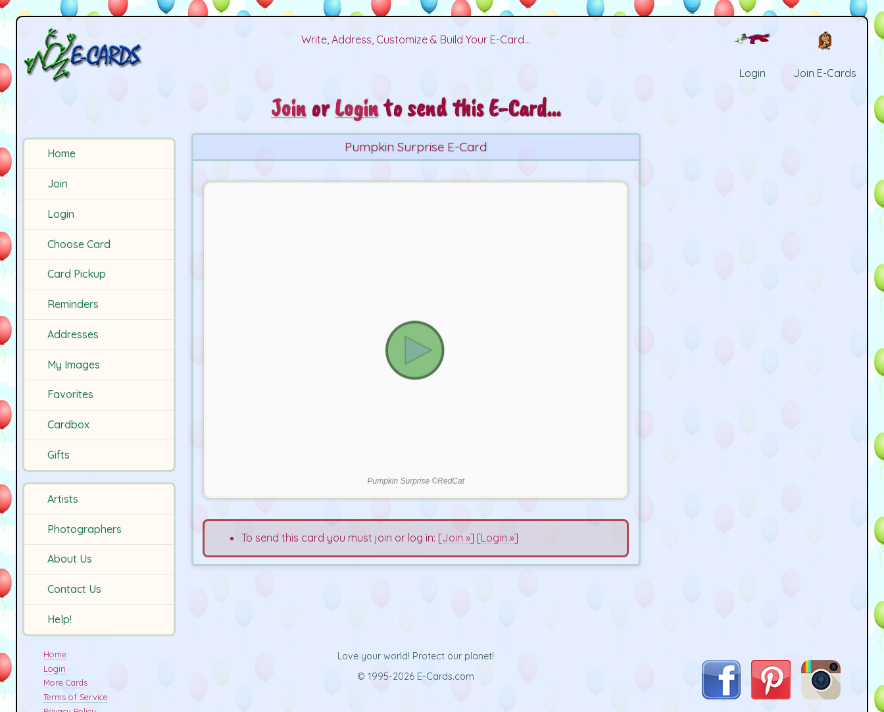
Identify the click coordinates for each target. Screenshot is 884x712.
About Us (69, 558)
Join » (456, 537)
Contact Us (74, 589)
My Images (73, 364)
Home (61, 153)
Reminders (73, 304)
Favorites (70, 394)
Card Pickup (76, 273)
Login (60, 213)
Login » (497, 537)
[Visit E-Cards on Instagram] (821, 695)
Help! (59, 619)
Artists (62, 498)
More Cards (65, 682)
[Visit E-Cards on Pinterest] (771, 695)
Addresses (73, 334)
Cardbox (68, 424)
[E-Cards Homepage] (101, 55)
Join (57, 183)
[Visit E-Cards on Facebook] (721, 695)
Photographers (84, 529)
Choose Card (78, 244)
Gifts (58, 454)
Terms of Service (75, 697)
